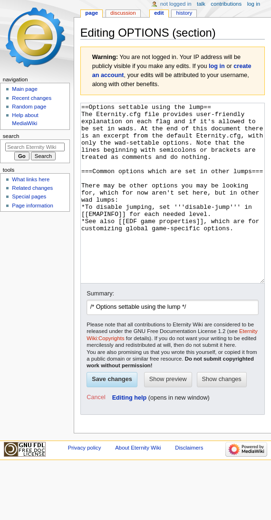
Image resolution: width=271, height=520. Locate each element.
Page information (32, 205)
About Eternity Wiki (138, 483)
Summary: (100, 329)
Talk (201, 4)
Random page (29, 106)
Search (11, 136)
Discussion (123, 13)
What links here (30, 179)
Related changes (32, 188)
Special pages (29, 196)
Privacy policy (84, 483)
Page (91, 13)
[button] (96, 433)
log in (217, 66)
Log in (253, 4)
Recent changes (31, 98)
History (184, 13)
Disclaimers (189, 483)
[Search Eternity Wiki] (35, 147)
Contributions (226, 4)
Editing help (129, 433)
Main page (25, 89)
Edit (159, 13)
